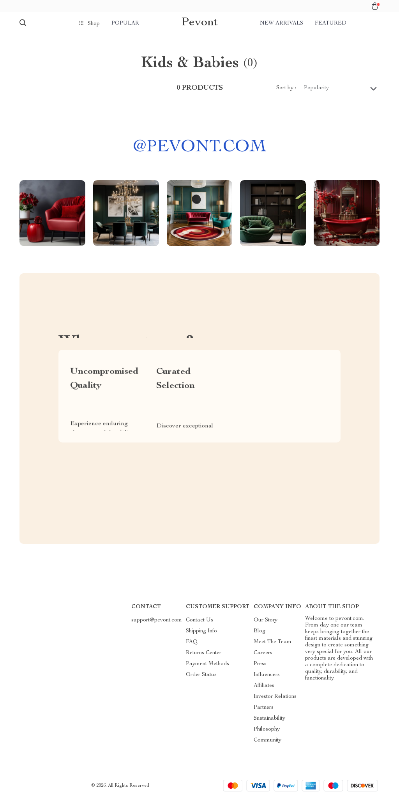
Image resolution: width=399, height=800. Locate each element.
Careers (263, 653)
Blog (259, 631)
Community (267, 740)
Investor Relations (275, 696)
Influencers (267, 675)
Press (260, 664)
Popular (125, 23)
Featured (330, 23)
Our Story (265, 620)
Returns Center (203, 653)
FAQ (192, 642)
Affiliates (264, 685)
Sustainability (269, 718)
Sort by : (286, 88)
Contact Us (199, 620)
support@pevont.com (156, 620)
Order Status (201, 675)
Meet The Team (272, 642)
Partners (264, 707)
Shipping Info (201, 631)
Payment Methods (207, 664)
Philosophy (267, 729)
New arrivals (281, 23)
